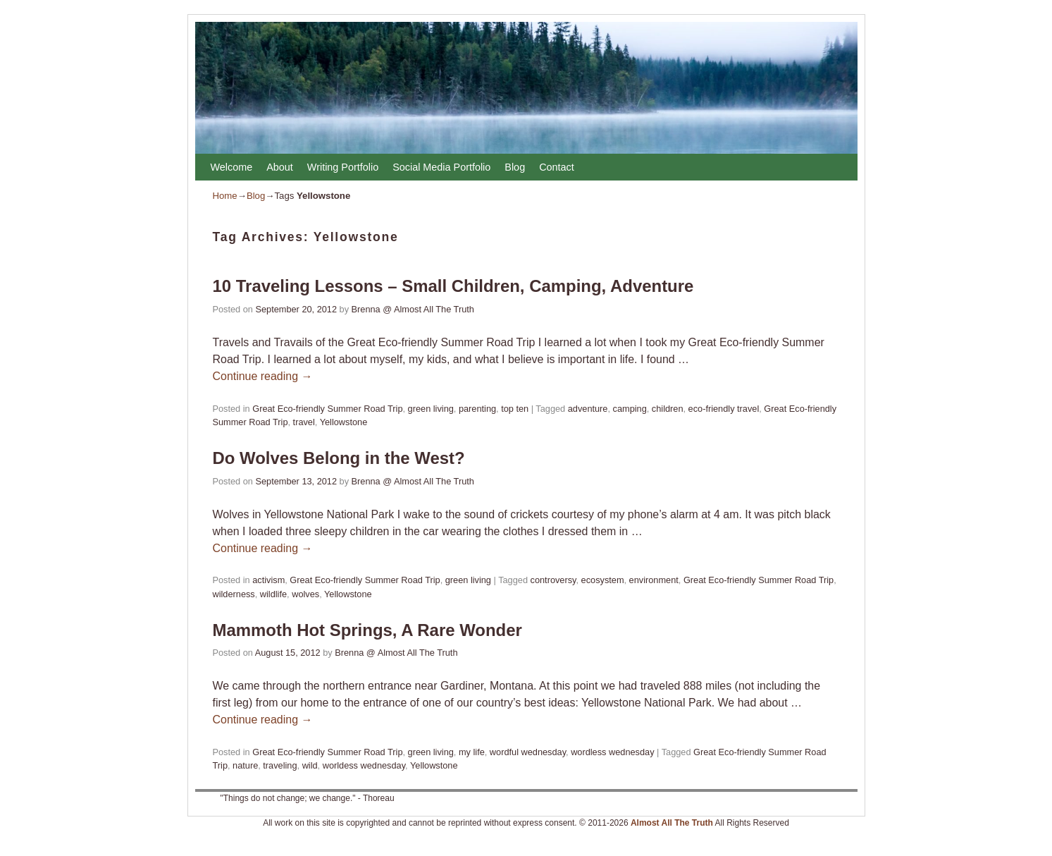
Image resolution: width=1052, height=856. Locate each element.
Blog (515, 167)
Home (225, 195)
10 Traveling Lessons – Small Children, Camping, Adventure (453, 285)
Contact (556, 167)
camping (630, 408)
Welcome (232, 167)
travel (304, 422)
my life (472, 752)
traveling (280, 765)
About (279, 167)
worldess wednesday (364, 765)
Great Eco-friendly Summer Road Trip (327, 408)
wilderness (234, 594)
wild (310, 765)
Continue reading (263, 376)
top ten (514, 408)
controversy (553, 580)
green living (431, 408)
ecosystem (602, 580)
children (667, 408)
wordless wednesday (612, 752)
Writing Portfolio (342, 167)
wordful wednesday (528, 752)
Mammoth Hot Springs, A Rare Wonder (367, 630)
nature (245, 765)
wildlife (273, 594)
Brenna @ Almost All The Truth (413, 309)
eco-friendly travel (724, 408)
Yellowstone (344, 422)
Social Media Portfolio (441, 167)
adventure (588, 408)
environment (654, 580)
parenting (477, 408)
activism (268, 580)
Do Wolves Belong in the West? (339, 457)
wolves (305, 594)
